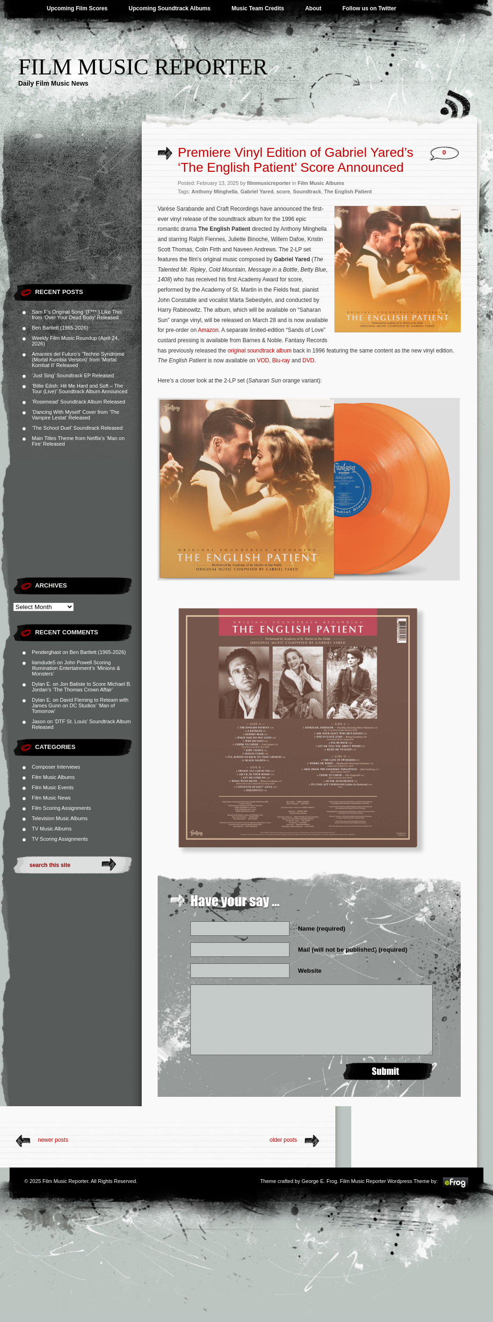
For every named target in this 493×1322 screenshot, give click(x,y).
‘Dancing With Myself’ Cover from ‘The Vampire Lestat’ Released (75, 414)
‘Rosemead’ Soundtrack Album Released (78, 401)
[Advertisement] (77, 220)
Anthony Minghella (214, 191)
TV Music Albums (52, 828)
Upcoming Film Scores (77, 8)
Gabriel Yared (257, 191)
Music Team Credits (258, 8)
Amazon (208, 330)
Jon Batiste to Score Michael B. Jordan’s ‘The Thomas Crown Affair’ (81, 686)
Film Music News (51, 798)
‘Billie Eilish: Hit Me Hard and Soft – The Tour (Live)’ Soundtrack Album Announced (79, 388)
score (283, 191)
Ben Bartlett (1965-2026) (60, 327)
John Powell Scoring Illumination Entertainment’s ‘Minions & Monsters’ (76, 668)
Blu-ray (281, 360)
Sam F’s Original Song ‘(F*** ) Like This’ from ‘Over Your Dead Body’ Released (77, 314)
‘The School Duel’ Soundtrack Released (77, 428)
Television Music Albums (59, 818)
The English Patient (348, 191)
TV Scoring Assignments (60, 839)
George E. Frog (319, 1181)
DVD (308, 360)
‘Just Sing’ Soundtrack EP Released (73, 375)
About (313, 8)
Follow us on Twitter (369, 8)
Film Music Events (52, 787)
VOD (263, 360)
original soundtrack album (259, 350)
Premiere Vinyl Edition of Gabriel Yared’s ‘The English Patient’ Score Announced (295, 160)
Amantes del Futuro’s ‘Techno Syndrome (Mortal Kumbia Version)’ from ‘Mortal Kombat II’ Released (78, 359)
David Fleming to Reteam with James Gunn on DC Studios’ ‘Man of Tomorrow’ (80, 705)
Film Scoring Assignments (61, 808)
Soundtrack (307, 191)
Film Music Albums (53, 777)
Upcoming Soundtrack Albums (169, 8)
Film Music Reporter (143, 66)
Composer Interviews (56, 767)
